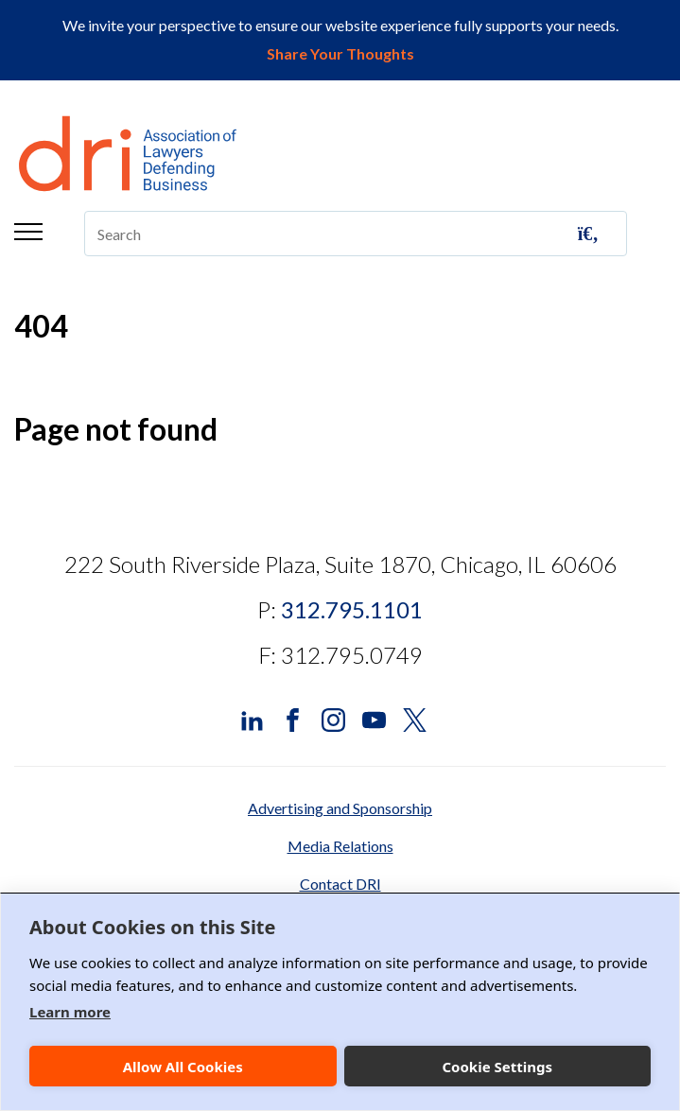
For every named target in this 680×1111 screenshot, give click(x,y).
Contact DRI (340, 884)
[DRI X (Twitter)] (415, 718)
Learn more (70, 1011)
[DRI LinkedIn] (252, 718)
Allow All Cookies (183, 1066)
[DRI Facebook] (293, 718)
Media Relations (340, 846)
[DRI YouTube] (374, 718)
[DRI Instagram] (333, 718)
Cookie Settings (497, 1066)
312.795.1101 (352, 609)
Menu (28, 231)
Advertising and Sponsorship (340, 808)
